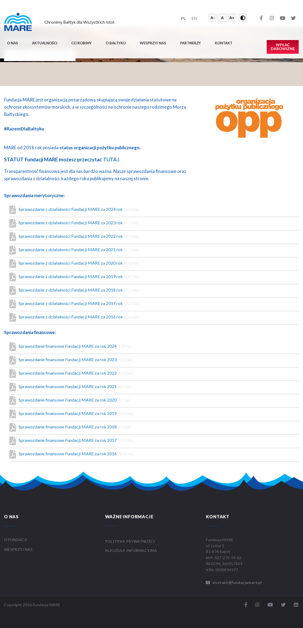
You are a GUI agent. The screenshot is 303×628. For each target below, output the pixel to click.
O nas (12, 43)
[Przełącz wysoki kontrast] (242, 17)
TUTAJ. (111, 159)
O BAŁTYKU (116, 43)
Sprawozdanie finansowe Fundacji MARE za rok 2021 (70, 387)
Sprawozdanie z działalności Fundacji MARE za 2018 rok (74, 290)
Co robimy (81, 43)
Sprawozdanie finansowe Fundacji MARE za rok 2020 (70, 400)
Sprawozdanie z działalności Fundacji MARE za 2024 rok (74, 209)
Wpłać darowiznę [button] (283, 46)
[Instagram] (271, 18)
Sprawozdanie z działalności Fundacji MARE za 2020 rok (74, 263)
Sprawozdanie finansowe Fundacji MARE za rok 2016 (71, 454)
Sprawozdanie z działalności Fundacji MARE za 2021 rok (74, 250)
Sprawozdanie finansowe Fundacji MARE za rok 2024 (70, 346)
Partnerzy (190, 43)
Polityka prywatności (130, 541)
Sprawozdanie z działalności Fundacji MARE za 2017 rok (74, 304)
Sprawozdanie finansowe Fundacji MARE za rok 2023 (71, 360)
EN (194, 18)
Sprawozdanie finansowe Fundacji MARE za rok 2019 (71, 414)
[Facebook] (261, 18)
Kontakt (223, 43)
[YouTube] (282, 18)
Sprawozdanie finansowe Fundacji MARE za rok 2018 (70, 427)
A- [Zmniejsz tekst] (213, 17)
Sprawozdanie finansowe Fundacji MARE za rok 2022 (71, 373)
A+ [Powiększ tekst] (231, 17)
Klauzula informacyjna (131, 550)
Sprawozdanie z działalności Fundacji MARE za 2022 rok (74, 236)
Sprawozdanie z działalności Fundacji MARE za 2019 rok (74, 277)
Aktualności (44, 43)
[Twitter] (293, 18)
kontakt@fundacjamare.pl (237, 582)
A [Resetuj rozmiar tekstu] (222, 17)
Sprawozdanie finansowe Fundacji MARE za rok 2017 (71, 441)
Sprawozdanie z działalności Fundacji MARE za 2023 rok (74, 223)
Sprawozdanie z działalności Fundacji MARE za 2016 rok (74, 317)
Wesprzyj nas (153, 43)
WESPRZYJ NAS (19, 549)
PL (183, 18)
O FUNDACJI (15, 539)
